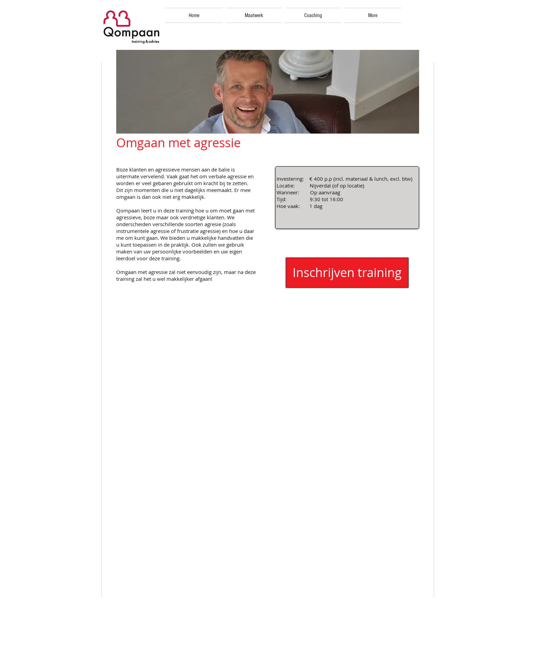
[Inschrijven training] (347, 273)
